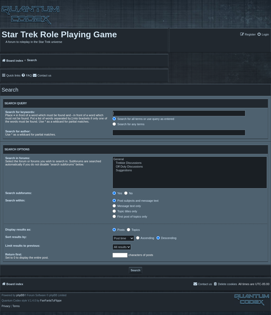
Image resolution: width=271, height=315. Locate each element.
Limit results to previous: (22, 245)
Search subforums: (18, 193)
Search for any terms (128, 124)
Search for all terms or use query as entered (143, 118)
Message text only (126, 206)
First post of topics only (129, 216)
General (190, 159)
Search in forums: (17, 158)
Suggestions (190, 170)
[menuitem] (263, 34)
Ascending (145, 238)
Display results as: (18, 229)
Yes (117, 193)
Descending (166, 238)
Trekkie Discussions (190, 163)
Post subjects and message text (135, 200)
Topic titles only (124, 211)
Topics (133, 229)
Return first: (13, 254)
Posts (118, 229)
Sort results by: (16, 236)
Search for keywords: (20, 112)
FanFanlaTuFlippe (51, 300)
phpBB (20, 295)
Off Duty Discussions (190, 167)
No (128, 193)
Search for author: (17, 131)
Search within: (15, 200)
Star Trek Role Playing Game (59, 34)
